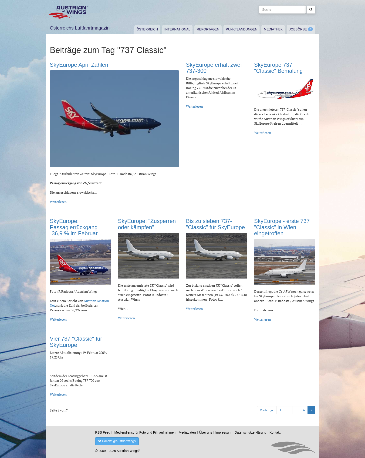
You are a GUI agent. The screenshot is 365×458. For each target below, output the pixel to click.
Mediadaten (187, 432)
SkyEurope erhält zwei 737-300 (214, 68)
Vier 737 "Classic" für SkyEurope (76, 341)
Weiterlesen (58, 201)
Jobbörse (298, 29)
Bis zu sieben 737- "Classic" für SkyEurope (215, 224)
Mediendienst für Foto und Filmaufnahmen (145, 432)
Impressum (223, 432)
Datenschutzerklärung (250, 432)
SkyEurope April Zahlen (79, 65)
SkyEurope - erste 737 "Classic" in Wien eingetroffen (282, 227)
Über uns (205, 432)
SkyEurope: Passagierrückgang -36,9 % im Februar (74, 227)
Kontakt (275, 432)
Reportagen (208, 29)
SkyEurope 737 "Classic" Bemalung (278, 68)
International (177, 29)
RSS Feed (102, 432)
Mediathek (273, 29)
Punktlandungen (241, 29)
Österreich (147, 29)
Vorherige (267, 410)
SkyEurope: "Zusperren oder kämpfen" (147, 224)
